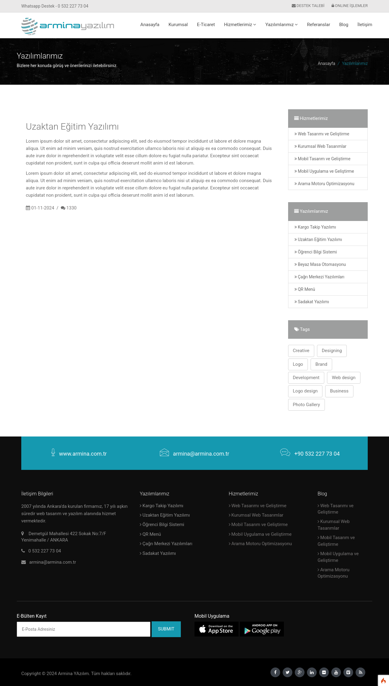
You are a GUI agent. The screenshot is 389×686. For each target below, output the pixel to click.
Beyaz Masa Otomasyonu (320, 264)
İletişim (364, 24)
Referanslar (318, 24)
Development (306, 377)
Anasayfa (150, 24)
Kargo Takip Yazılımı (315, 227)
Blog (343, 24)
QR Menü (304, 289)
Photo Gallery (306, 404)
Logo (298, 364)
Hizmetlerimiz (240, 24)
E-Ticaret (206, 24)
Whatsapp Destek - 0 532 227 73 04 (54, 6)
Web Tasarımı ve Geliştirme (321, 133)
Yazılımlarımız (281, 24)
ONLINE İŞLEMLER (350, 5)
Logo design (305, 391)
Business (339, 391)
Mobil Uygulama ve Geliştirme (324, 171)
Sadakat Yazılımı (311, 301)
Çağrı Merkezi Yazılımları (319, 276)
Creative (301, 350)
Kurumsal (178, 24)
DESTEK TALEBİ (308, 5)
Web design (344, 377)
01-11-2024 (42, 208)
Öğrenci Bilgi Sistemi (315, 252)
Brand (321, 364)
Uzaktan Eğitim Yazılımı (318, 239)
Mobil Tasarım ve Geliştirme (322, 158)
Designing (332, 350)
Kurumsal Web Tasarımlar (320, 146)
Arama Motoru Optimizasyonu (324, 183)
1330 (71, 208)
